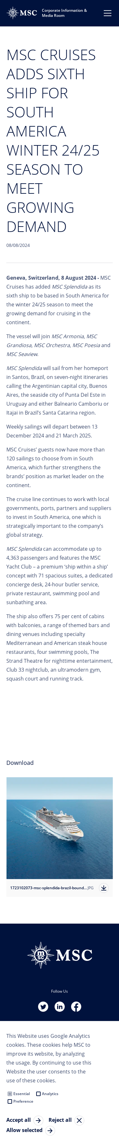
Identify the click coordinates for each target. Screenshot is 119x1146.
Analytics (50, 1093)
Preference (23, 1101)
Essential (21, 1093)
